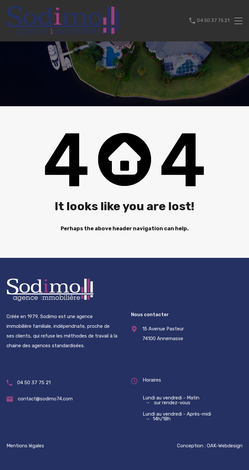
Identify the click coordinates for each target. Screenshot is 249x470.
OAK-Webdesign (225, 446)
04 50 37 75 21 (213, 20)
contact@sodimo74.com (45, 399)
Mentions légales (25, 446)
